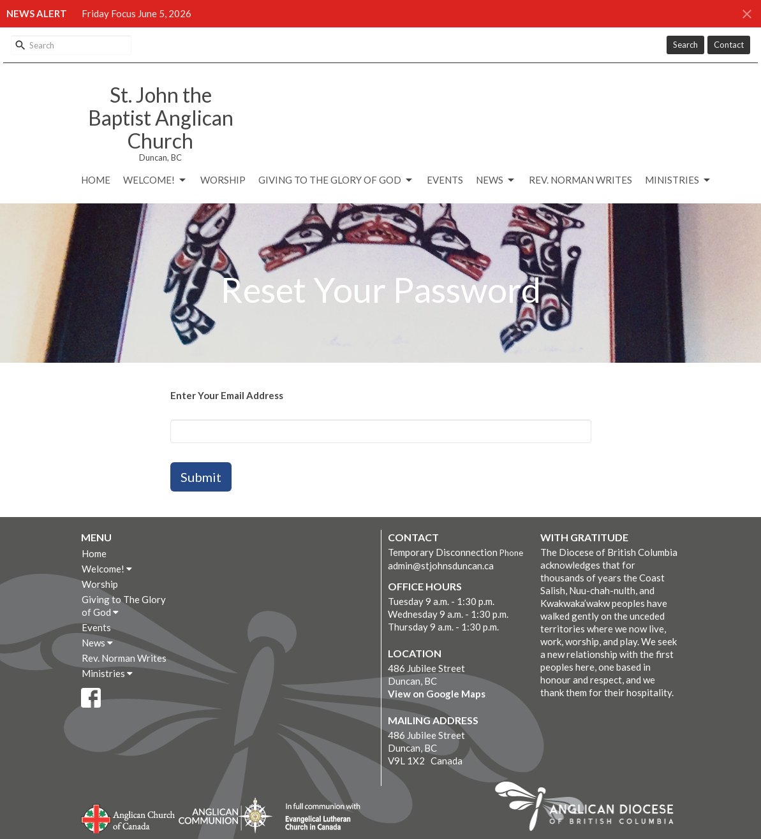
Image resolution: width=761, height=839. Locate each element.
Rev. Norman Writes (580, 180)
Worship (223, 180)
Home (95, 180)
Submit (201, 477)
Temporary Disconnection (443, 552)
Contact (729, 45)
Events (445, 180)
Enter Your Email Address (226, 395)
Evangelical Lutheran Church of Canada (318, 817)
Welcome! (155, 180)
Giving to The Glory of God (336, 180)
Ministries (678, 180)
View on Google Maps (436, 693)
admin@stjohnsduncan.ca (441, 565)
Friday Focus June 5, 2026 (136, 13)
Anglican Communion (225, 815)
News (496, 180)
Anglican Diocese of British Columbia (590, 808)
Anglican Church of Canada (128, 817)
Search (685, 45)
